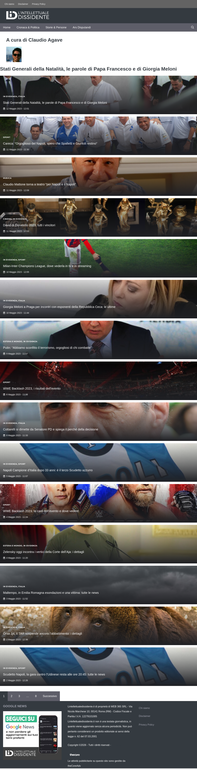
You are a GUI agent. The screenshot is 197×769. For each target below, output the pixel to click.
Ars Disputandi (82, 27)
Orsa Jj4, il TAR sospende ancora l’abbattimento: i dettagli (42, 633)
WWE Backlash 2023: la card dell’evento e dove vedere (41, 511)
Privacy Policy (38, 4)
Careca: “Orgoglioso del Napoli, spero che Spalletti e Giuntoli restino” (50, 143)
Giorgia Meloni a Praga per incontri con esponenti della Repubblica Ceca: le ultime (59, 307)
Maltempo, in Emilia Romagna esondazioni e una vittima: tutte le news (51, 592)
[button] (192, 27)
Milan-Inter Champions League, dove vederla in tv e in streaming (47, 266)
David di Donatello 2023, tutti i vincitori (29, 225)
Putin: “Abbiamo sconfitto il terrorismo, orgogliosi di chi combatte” (47, 347)
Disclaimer (23, 4)
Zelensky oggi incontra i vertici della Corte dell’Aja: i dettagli (43, 552)
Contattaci (117, 745)
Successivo (50, 696)
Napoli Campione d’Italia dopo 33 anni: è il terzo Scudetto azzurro (47, 470)
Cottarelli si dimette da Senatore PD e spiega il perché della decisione (50, 429)
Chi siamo (9, 4)
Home (6, 27)
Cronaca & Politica (28, 27)
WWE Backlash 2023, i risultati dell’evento (32, 388)
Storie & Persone (56, 27)
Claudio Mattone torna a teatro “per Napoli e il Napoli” (39, 184)
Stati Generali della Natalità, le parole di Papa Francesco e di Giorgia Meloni (55, 102)
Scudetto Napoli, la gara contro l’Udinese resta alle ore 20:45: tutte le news (54, 674)
